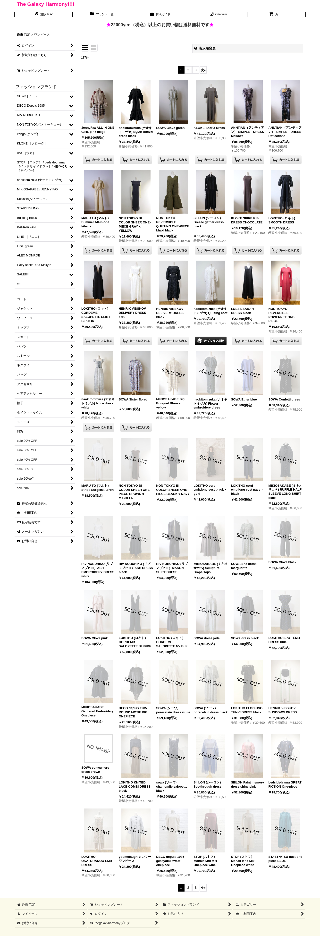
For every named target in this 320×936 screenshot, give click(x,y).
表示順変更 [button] (205, 48)
